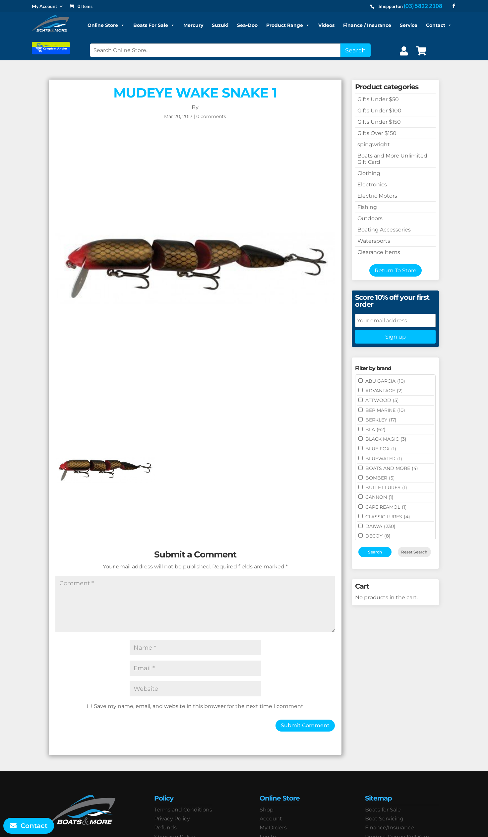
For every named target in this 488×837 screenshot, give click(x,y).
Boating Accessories (384, 229)
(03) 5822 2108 (423, 5)
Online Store (106, 25)
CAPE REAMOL (386, 507)
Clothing (368, 173)
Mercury (193, 25)
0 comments (211, 116)
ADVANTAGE (384, 391)
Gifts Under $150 (379, 122)
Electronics (372, 184)
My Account (44, 6)
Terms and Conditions (183, 809)
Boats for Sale (383, 809)
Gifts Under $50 (378, 99)
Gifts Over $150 (376, 133)
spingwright (373, 144)
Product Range (288, 25)
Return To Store (395, 270)
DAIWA (380, 526)
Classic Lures (387, 517)
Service (408, 25)
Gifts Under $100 (379, 110)
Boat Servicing (384, 818)
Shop (267, 809)
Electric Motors (377, 196)
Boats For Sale (154, 25)
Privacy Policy (172, 818)
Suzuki (220, 25)
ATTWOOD (382, 400)
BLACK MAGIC (385, 439)
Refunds (165, 827)
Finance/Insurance (389, 827)
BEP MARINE (385, 410)
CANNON (379, 497)
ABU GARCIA (385, 381)
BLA (375, 429)
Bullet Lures (386, 487)
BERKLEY (380, 420)
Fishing (367, 207)
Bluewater (383, 459)
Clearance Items (378, 252)
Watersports (373, 241)
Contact (439, 25)
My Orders (273, 827)
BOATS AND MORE (391, 468)
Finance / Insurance (367, 25)
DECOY (378, 536)
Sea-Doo (247, 25)
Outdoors (370, 218)
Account (271, 818)
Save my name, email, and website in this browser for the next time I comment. (199, 706)
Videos (326, 25)
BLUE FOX (380, 449)
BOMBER (380, 478)
